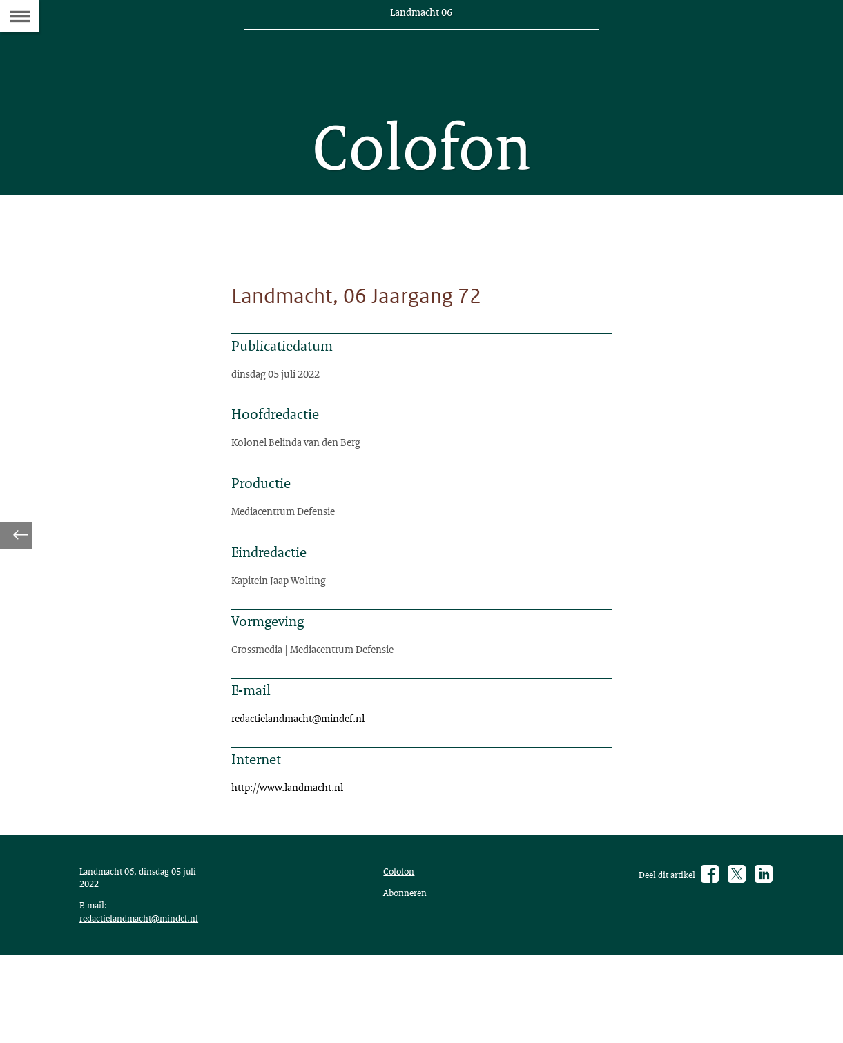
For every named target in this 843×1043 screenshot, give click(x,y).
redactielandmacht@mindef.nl (308, 780)
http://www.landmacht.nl (295, 855)
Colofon (401, 950)
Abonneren (408, 973)
